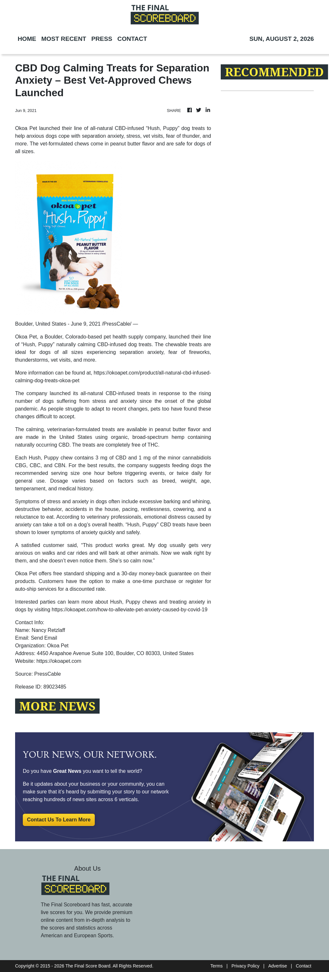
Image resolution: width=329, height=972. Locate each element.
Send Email (44, 638)
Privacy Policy (245, 965)
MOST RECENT (63, 38)
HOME (27, 38)
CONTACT (132, 38)
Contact (303, 965)
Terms (216, 965)
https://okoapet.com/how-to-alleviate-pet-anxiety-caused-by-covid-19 (130, 609)
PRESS (101, 38)
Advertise (277, 965)
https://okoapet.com (58, 661)
